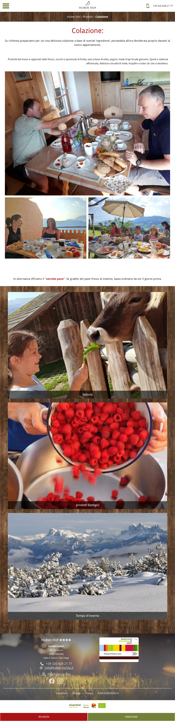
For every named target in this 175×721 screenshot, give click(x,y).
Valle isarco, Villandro (75, 705)
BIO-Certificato (102, 705)
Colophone (62, 693)
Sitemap (76, 693)
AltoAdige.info (86, 705)
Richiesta (43, 716)
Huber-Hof (74, 16)
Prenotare (131, 716)
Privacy (89, 693)
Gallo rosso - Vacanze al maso (93, 705)
